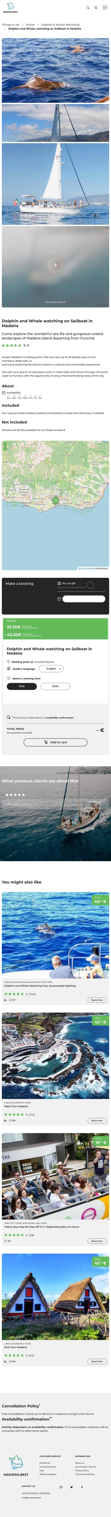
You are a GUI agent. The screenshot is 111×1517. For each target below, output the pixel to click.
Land (6, 1103)
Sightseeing (29, 1223)
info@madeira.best (31, 1498)
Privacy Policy (82, 1470)
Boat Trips (47, 982)
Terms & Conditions (85, 1474)
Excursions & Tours (21, 1103)
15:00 (55, 686)
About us (79, 1463)
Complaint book (47, 1467)
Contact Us (44, 1463)
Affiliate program (48, 1474)
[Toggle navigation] (105, 7)
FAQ (41, 1470)
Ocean (30, 24)
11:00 (22, 686)
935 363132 (45, 1493)
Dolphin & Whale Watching (60, 24)
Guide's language (21, 669)
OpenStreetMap (88, 568)
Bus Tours (41, 1223)
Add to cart (55, 742)
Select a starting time (24, 678)
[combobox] (51, 668)
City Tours (16, 1223)
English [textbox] (51, 668)
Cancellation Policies (85, 1467)
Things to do (10, 24)
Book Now (97, 1000)
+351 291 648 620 (30, 1493)
